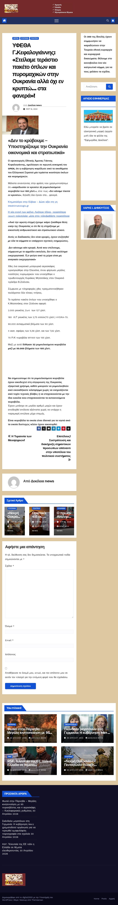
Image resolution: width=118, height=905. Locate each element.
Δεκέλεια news (35, 105)
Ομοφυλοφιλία (70, 724)
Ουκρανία (25, 38)
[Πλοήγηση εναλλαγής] (56, 20)
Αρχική (112, 899)
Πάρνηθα (11, 724)
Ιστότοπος (10, 654)
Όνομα (9, 626)
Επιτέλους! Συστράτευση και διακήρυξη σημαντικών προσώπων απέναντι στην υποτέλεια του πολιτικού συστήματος (56, 448)
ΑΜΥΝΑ (16, 38)
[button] (108, 20)
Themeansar (37, 900)
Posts (104, 899)
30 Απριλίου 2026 (18, 738)
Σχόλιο (9, 565)
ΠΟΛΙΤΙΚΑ (34, 38)
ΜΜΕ (9, 756)
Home (96, 899)
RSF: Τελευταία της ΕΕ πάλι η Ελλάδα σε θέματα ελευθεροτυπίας (29, 765)
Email (9, 640)
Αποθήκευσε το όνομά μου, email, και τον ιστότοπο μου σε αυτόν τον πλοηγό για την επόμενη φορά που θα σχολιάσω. (36, 675)
